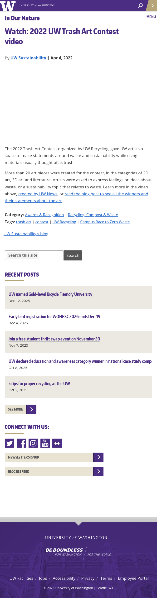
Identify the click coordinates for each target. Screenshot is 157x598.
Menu (151, 16)
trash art (23, 222)
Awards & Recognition (44, 214)
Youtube (45, 443)
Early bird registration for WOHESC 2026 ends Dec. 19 (54, 316)
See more (15, 409)
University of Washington (8, 5)
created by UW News (37, 193)
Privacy (87, 578)
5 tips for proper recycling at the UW (39, 383)
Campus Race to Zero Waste (105, 222)
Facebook (22, 443)
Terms (106, 578)
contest (41, 222)
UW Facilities (21, 578)
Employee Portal (133, 578)
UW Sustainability (28, 58)
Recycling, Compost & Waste (93, 214)
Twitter (10, 443)
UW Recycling (64, 222)
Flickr (57, 443)
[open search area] (140, 5)
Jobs (43, 578)
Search (73, 255)
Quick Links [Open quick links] (149, 7)
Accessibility (64, 578)
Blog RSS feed (18, 471)
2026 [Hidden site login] (50, 588)
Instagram (34, 443)
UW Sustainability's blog (26, 233)
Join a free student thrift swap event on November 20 (54, 338)
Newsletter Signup (23, 457)
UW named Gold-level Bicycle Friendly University (50, 294)
